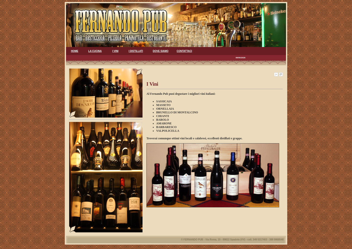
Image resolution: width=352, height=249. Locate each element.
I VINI (115, 51)
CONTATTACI (184, 51)
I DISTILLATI (136, 51)
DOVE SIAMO (160, 51)
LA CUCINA (95, 51)
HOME (74, 51)
